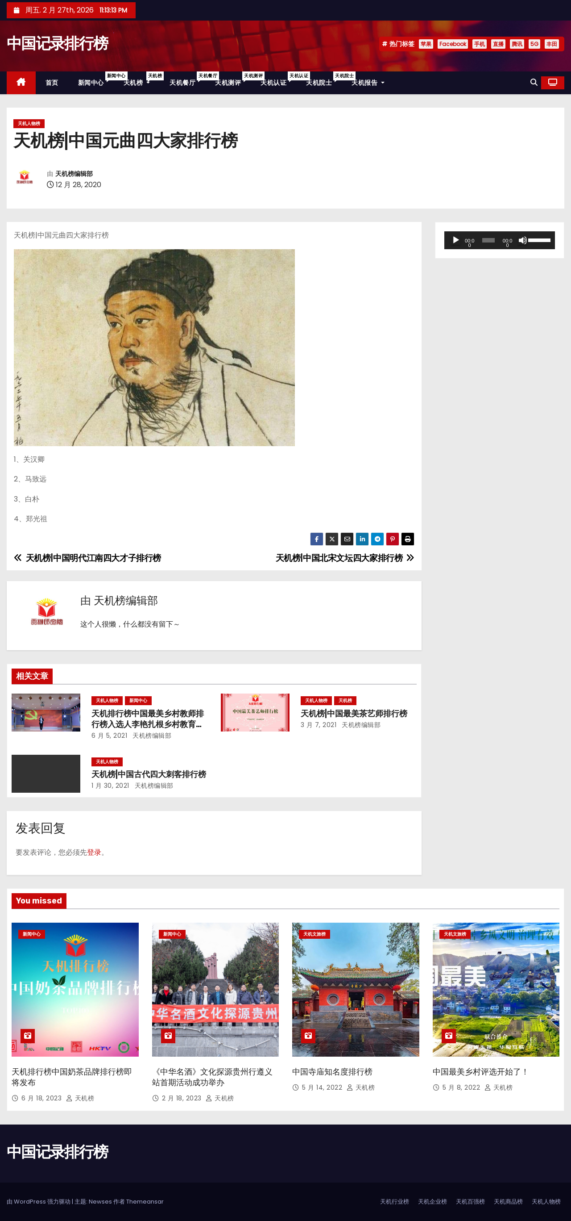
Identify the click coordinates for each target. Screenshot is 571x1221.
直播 (498, 44)
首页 (52, 82)
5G (534, 44)
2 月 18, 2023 (183, 1098)
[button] (534, 82)
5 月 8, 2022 (462, 1087)
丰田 (551, 44)
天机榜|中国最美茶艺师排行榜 (354, 714)
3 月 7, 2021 (319, 724)
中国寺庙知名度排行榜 (332, 1072)
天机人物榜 (29, 123)
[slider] (488, 240)
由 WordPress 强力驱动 (39, 1201)
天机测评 (233, 79)
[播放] (455, 240)
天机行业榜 (394, 1201)
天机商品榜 (508, 1201)
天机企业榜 (432, 1201)
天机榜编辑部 (74, 174)
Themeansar (145, 1201)
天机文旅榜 (314, 934)
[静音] (522, 240)
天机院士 (324, 79)
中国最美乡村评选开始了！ (481, 1072)
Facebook (452, 44)
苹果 (426, 44)
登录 (94, 852)
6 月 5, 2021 (109, 735)
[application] (499, 240)
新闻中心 (96, 79)
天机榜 (142, 79)
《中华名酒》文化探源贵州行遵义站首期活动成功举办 (212, 1077)
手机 (479, 44)
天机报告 (368, 82)
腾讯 (517, 44)
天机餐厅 (187, 79)
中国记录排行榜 (57, 43)
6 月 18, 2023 (42, 1098)
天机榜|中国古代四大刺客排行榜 (148, 774)
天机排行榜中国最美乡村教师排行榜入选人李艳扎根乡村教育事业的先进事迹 (147, 724)
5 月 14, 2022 (323, 1087)
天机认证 (278, 79)
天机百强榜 (470, 1201)
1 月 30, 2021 (110, 785)
